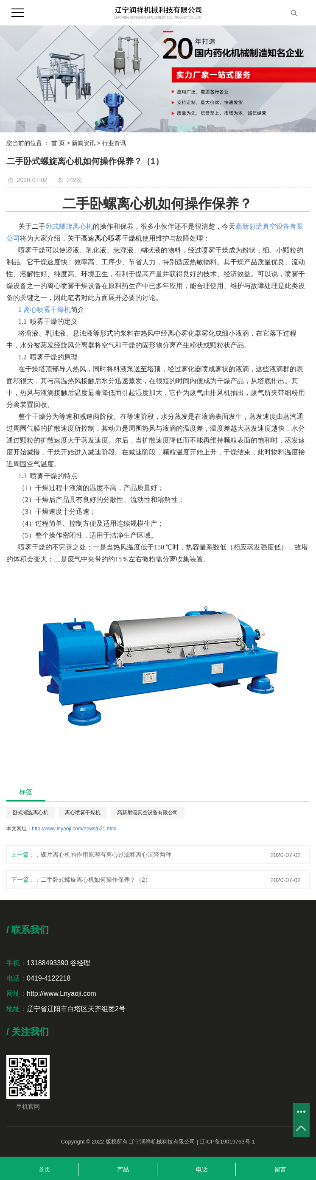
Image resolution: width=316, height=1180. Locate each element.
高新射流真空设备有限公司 (147, 813)
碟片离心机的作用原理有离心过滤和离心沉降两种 (106, 854)
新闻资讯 (83, 143)
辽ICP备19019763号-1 (227, 1141)
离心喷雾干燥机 (83, 813)
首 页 (58, 143)
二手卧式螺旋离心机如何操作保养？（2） (96, 879)
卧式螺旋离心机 (30, 813)
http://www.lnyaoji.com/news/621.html (74, 829)
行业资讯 (114, 143)
